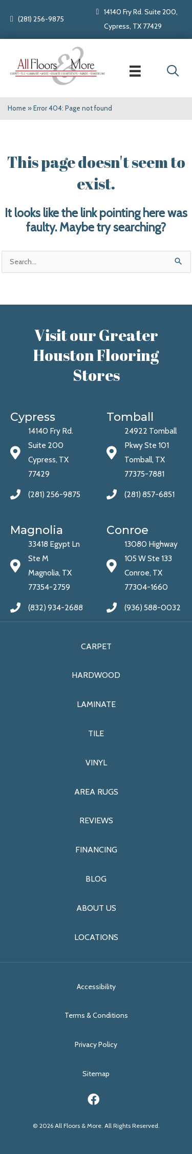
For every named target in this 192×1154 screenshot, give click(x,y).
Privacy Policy (96, 1044)
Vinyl (96, 762)
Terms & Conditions (96, 1015)
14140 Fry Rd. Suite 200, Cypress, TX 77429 (141, 19)
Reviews (96, 820)
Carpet (96, 646)
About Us (96, 908)
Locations (96, 937)
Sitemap (96, 1073)
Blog (96, 879)
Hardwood (96, 675)
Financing (96, 849)
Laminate (96, 704)
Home (17, 108)
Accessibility (96, 986)
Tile (96, 733)
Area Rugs (96, 792)
